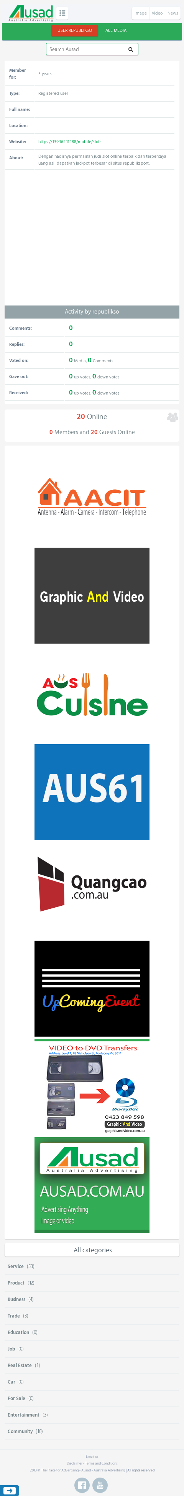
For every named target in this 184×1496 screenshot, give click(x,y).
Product (16, 1283)
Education (18, 1332)
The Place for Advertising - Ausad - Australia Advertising (83, 1470)
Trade (14, 1316)
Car (11, 1382)
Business (16, 1299)
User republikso (75, 30)
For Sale (16, 1398)
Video (157, 13)
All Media (116, 30)
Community (20, 1431)
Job (11, 1349)
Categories (62, 13)
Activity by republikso (92, 312)
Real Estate (20, 1365)
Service (16, 1266)
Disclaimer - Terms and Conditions (92, 1463)
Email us (92, 1456)
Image (141, 13)
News (173, 13)
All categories (93, 1250)
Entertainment (23, 1415)
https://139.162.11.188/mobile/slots (70, 141)
